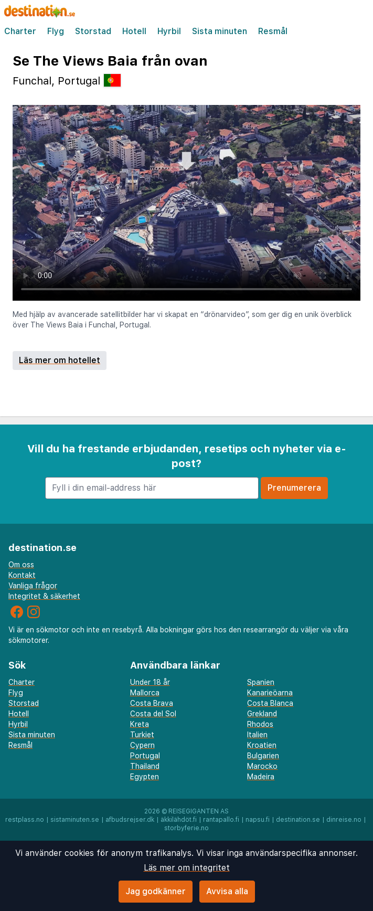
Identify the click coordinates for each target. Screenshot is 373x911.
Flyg (55, 31)
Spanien (260, 682)
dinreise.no (343, 819)
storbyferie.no (186, 828)
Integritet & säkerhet (44, 596)
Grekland (262, 713)
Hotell (134, 31)
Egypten (144, 776)
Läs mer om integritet (187, 868)
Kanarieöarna (270, 692)
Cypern (142, 745)
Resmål (272, 31)
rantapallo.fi (221, 819)
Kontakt (22, 575)
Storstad (93, 31)
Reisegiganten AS (198, 811)
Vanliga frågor (32, 585)
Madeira (260, 776)
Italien (257, 734)
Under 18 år (150, 682)
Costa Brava (151, 703)
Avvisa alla (227, 891)
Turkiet (142, 734)
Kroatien (261, 745)
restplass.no (24, 819)
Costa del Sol (153, 713)
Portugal (145, 755)
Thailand (144, 766)
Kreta (139, 724)
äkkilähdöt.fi (179, 819)
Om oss (21, 564)
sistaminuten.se (74, 819)
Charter (20, 31)
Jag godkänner (155, 891)
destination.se (298, 819)
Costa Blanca (270, 703)
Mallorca (144, 692)
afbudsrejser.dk (129, 819)
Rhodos (260, 724)
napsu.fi (258, 819)
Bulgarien (263, 755)
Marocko (262, 766)
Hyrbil (169, 31)
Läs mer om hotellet (59, 360)
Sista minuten (219, 31)
